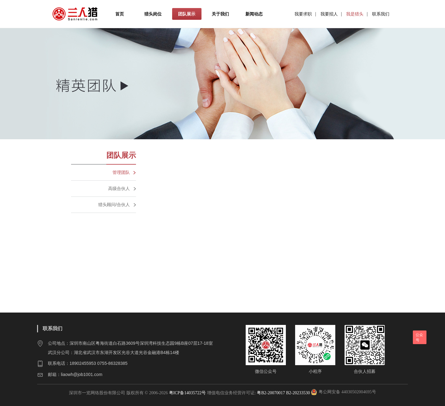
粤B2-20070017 (270, 393)
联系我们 (380, 13)
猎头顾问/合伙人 (114, 204)
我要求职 (303, 13)
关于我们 (220, 13)
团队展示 (186, 13)
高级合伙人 (119, 188)
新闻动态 (254, 13)
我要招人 (329, 13)
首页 (119, 13)
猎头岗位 (153, 13)
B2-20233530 (298, 393)
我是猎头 (354, 13)
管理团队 (121, 172)
